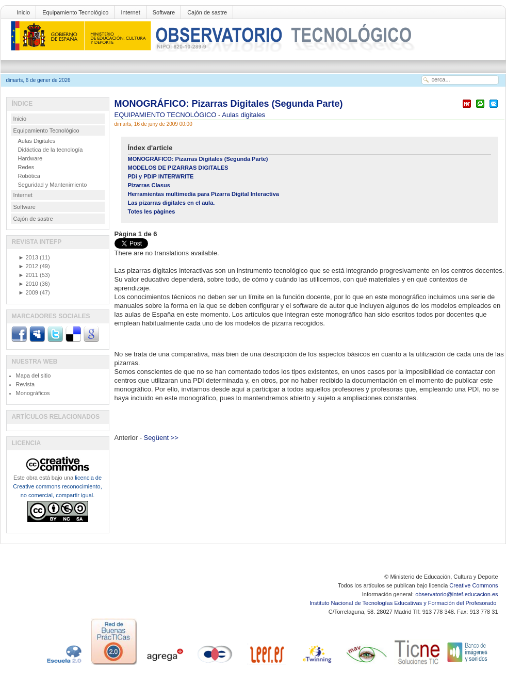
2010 (28, 284)
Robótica (29, 176)
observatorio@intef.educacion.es (456, 594)
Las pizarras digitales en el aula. (171, 203)
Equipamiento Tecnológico (75, 12)
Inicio (23, 12)
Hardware (30, 158)
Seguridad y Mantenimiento (52, 185)
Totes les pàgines (151, 211)
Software (164, 12)
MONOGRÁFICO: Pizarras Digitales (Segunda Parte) (229, 104)
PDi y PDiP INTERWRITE (161, 176)
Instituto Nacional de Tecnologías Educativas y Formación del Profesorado (403, 603)
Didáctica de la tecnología (50, 149)
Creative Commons (473, 585)
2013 (28, 257)
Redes (26, 167)
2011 (28, 275)
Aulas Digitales (37, 141)
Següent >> (161, 437)
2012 (28, 266)
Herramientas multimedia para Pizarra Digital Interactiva (203, 194)
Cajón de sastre (207, 12)
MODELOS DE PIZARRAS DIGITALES (178, 168)
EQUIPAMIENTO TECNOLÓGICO (167, 115)
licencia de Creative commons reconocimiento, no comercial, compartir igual (57, 486)
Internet (130, 12)
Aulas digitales (243, 115)
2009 (28, 292)
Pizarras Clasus (149, 185)
